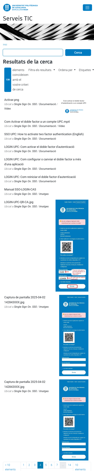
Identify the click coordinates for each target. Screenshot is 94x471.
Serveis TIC (17, 18)
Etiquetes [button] (85, 70)
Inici (5, 44)
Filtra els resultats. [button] (40, 70)
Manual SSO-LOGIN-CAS (20, 189)
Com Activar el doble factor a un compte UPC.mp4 (37, 121)
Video (7, 108)
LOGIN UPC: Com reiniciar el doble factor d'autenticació (40, 177)
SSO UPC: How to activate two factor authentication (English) (44, 134)
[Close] (87, 7)
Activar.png (11, 99)
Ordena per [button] (65, 70)
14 (69, 465)
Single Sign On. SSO (25, 104)
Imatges (44, 194)
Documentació (47, 104)
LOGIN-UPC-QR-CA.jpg (18, 202)
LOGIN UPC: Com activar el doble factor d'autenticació (39, 147)
